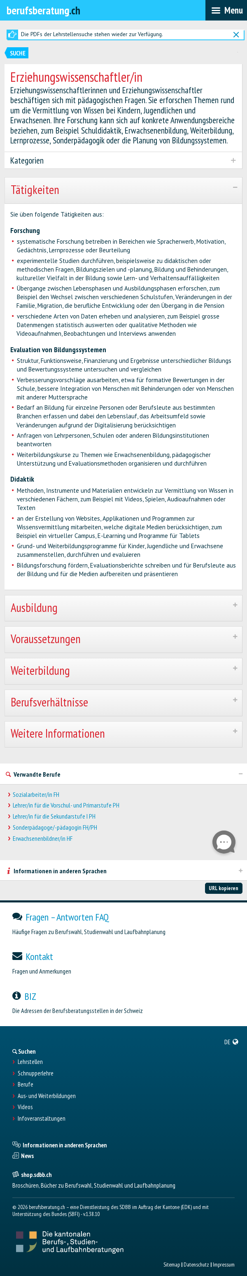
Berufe (25, 1084)
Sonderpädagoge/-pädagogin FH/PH (55, 827)
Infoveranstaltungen (41, 1118)
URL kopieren (223, 888)
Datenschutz (196, 1264)
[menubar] (226, 10)
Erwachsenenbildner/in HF (42, 838)
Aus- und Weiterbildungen (47, 1096)
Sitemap (171, 1264)
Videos (25, 1107)
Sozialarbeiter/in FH (36, 794)
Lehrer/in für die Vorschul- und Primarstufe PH (66, 805)
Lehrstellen (30, 1062)
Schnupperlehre (36, 1073)
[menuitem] (232, 1042)
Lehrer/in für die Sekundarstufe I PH (54, 816)
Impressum (224, 1264)
